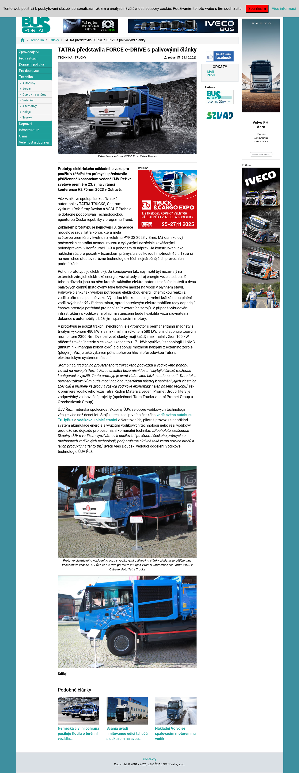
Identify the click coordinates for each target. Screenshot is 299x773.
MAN (210, 71)
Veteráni (28, 100)
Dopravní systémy (34, 94)
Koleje (27, 112)
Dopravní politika (31, 65)
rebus (169, 57)
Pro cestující (28, 58)
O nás (23, 136)
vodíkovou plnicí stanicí (97, 420)
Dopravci (25, 124)
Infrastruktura (29, 130)
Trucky (54, 40)
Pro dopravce (29, 71)
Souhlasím (257, 8)
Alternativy (30, 106)
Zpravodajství (29, 52)
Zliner (211, 75)
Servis (27, 88)
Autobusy (29, 83)
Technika (37, 40)
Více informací (284, 8)
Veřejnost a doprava (34, 142)
